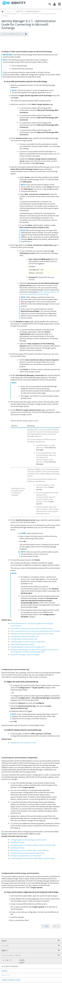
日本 (8, 960)
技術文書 (19, 11)
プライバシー (5, 975)
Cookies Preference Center (10, 980)
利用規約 (4, 971)
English (21, 962)
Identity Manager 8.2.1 (33, 11)
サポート (10, 11)
